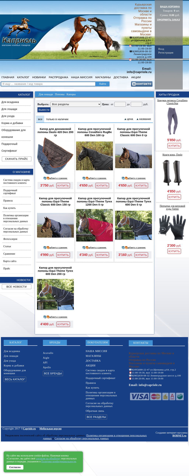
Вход (161, 49)
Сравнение (9, 253)
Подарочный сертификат (10, 192)
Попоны (59, 94)
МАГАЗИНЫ (103, 77)
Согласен (15, 467)
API (45, 362)
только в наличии (57, 119)
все (40, 119)
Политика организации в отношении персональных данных (15, 218)
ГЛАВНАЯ (7, 77)
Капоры (71, 94)
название (145, 118)
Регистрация (165, 52)
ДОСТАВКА (121, 77)
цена (130, 118)
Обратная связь (95, 411)
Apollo (47, 367)
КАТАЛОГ (23, 77)
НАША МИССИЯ (81, 77)
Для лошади (9, 109)
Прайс (6, 268)
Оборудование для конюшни (13, 133)
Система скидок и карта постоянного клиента (16, 181)
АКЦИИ (136, 77)
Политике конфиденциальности (58, 461)
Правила (8, 200)
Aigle (46, 357)
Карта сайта (9, 261)
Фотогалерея (10, 239)
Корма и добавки (12, 123)
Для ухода (8, 116)
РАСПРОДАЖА (58, 77)
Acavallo (48, 353)
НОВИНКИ (39, 77)
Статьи (7, 246)
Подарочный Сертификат (9, 147)
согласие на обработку (48, 458)
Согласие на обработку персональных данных (15, 230)
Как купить (9, 208)
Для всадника (10, 102)
